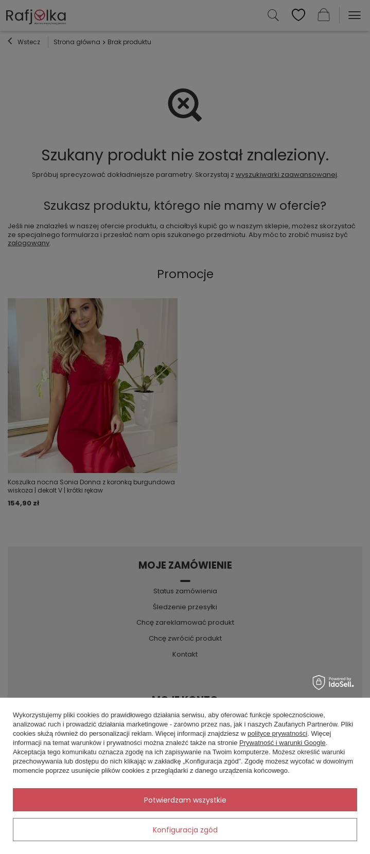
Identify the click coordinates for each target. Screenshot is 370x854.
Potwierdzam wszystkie (185, 800)
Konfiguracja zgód (185, 830)
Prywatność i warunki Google (282, 743)
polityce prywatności (277, 733)
